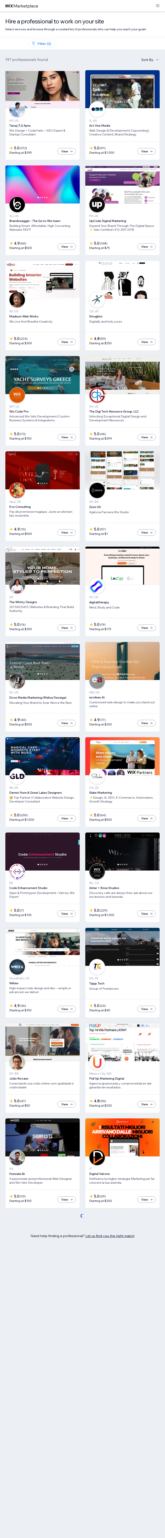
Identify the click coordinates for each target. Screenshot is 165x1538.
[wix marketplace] (21, 5)
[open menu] (157, 6)
